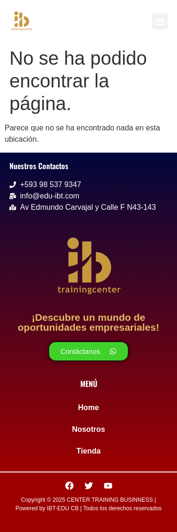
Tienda (88, 451)
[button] (160, 21)
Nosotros (88, 429)
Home (88, 407)
